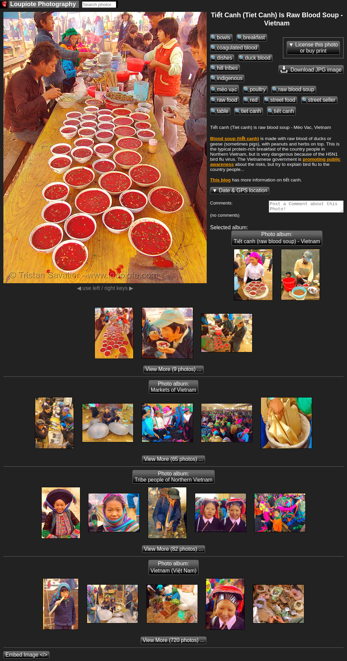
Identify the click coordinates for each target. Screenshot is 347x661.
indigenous (229, 78)
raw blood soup (296, 89)
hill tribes (227, 68)
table (222, 111)
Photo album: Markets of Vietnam (173, 389)
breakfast (254, 37)
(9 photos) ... (173, 371)
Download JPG (311, 69)
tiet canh (251, 111)
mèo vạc (227, 89)
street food (282, 100)
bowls (223, 37)
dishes (224, 58)
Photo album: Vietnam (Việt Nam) (173, 569)
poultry (258, 89)
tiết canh (284, 111)
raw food (227, 100)
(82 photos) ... (173, 551)
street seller (321, 100)
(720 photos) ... (174, 642)
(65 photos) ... (173, 461)
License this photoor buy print (316, 48)
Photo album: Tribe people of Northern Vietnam (173, 479)
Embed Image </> (26, 657)
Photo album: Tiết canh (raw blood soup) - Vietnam (276, 239)
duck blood (257, 58)
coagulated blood (237, 48)
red (254, 100)
